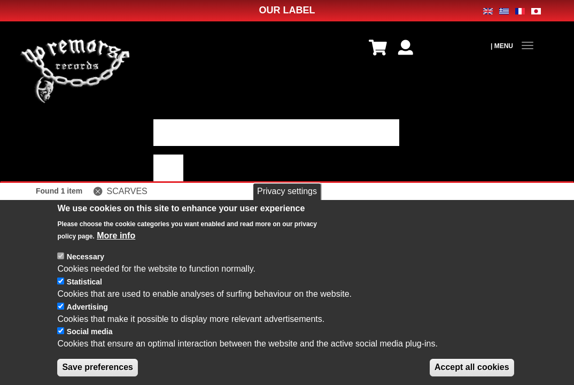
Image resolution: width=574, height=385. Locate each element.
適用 (168, 167)
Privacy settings (287, 198)
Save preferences (97, 374)
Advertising (87, 314)
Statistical (84, 289)
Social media (90, 339)
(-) (99, 191)
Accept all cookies (472, 374)
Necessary (85, 264)
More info (116, 243)
